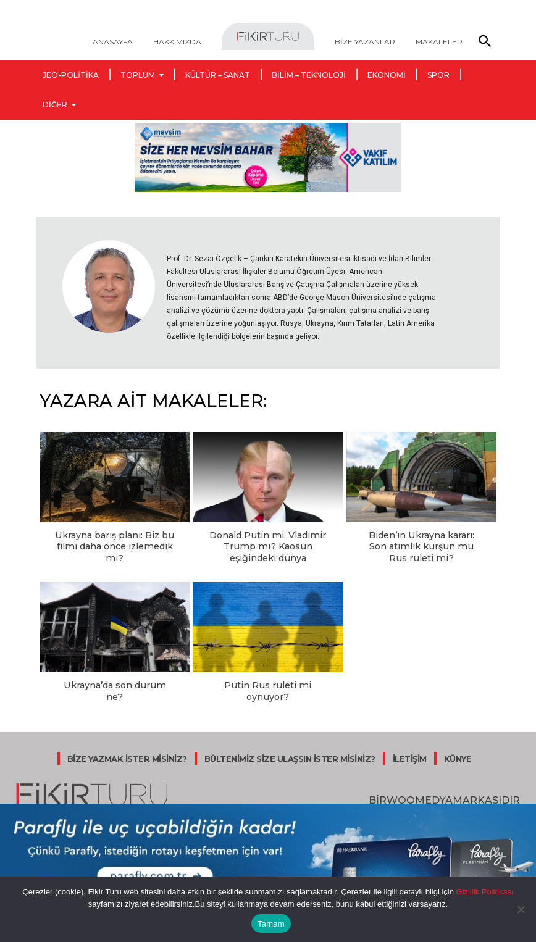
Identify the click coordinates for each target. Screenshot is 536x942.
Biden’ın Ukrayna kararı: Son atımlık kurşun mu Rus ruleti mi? (421, 545)
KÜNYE (458, 743)
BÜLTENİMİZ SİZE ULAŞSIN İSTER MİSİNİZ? (289, 743)
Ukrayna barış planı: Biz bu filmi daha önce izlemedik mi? (114, 545)
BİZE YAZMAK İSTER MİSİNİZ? (127, 743)
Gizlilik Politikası (484, 891)
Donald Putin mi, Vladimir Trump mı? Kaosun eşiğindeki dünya (267, 545)
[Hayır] (520, 909)
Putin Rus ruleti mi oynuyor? (267, 681)
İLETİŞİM (410, 743)
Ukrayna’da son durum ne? (115, 681)
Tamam (271, 923)
